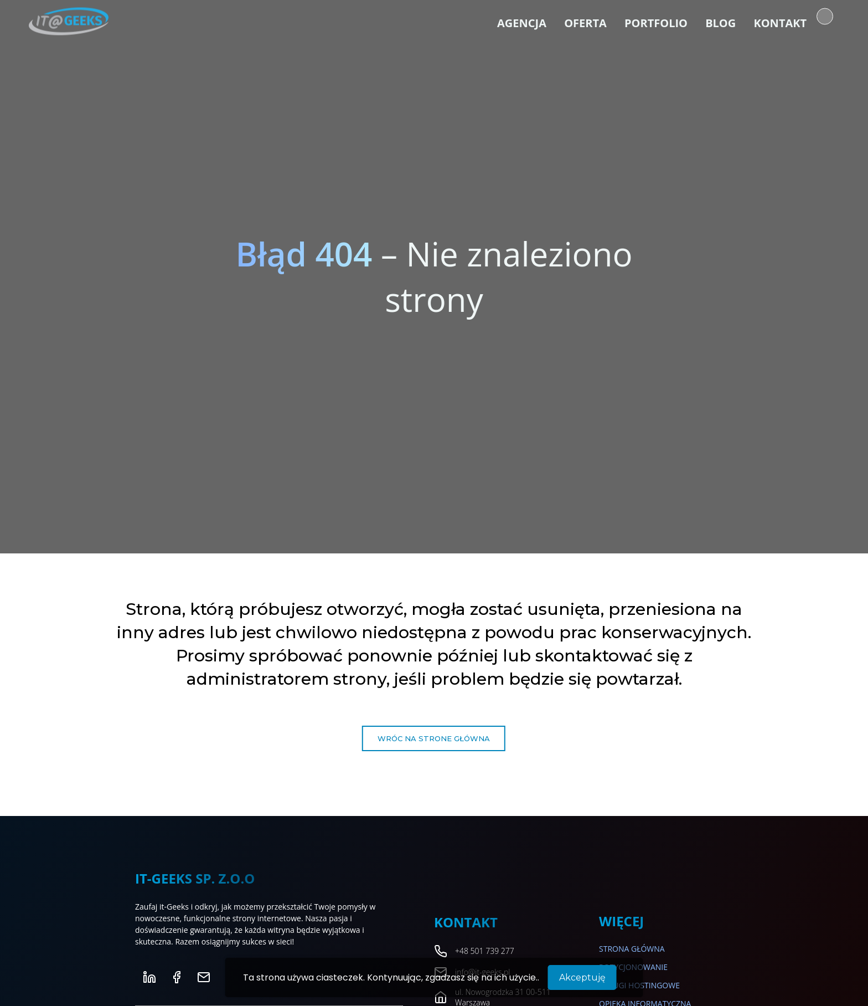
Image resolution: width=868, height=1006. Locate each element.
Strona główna (632, 948)
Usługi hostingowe (639, 985)
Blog (720, 22)
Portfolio (656, 22)
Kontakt (780, 22)
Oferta (585, 22)
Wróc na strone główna (434, 738)
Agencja (521, 22)
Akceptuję (582, 977)
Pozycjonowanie (633, 967)
